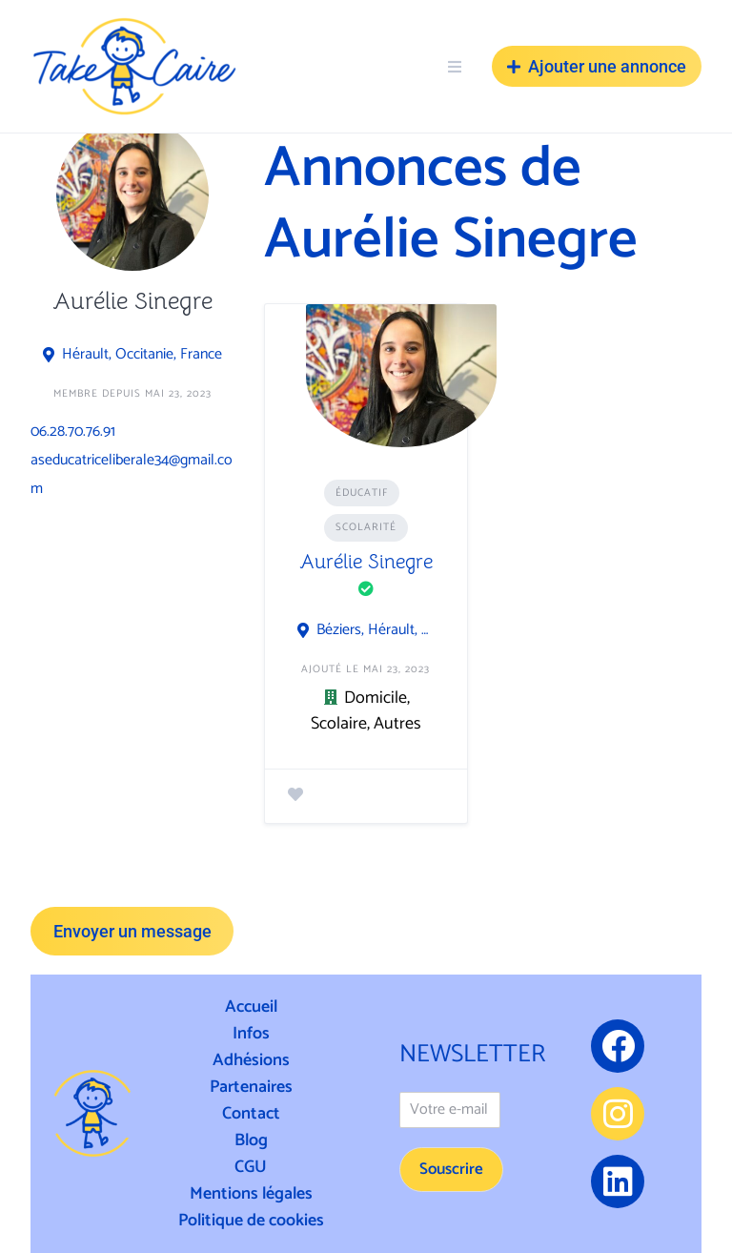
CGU (250, 1167)
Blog (251, 1140)
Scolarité (366, 527)
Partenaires (251, 1087)
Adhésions (251, 1060)
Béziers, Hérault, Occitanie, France (375, 630)
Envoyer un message (132, 931)
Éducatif (362, 493)
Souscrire (451, 1169)
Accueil (251, 1007)
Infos (251, 1033)
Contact (251, 1113)
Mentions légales (251, 1194)
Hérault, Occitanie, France (142, 354)
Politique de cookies (251, 1220)
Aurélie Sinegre (366, 561)
